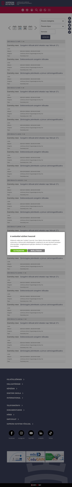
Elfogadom (19, 250)
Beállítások (36, 250)
